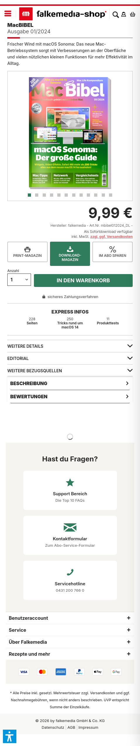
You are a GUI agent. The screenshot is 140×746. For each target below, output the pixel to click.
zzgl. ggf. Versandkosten (111, 236)
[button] (9, 736)
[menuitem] (8, 14)
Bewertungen (28, 396)
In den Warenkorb (83, 280)
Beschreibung (28, 383)
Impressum (88, 727)
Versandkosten (102, 693)
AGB (71, 727)
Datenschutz (53, 727)
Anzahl (13, 271)
